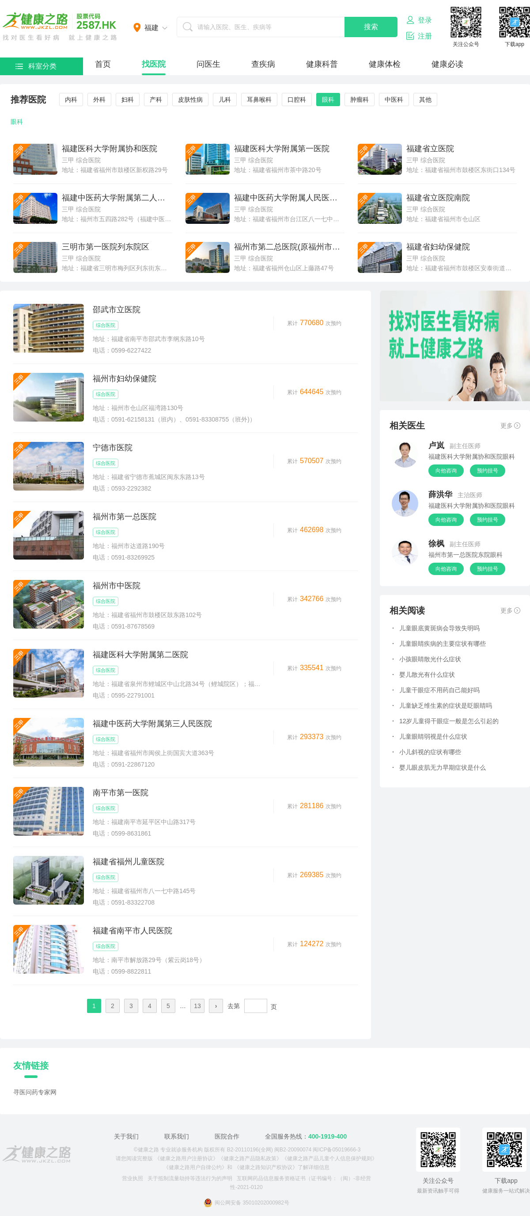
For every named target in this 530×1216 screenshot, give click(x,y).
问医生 (208, 64)
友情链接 (31, 1065)
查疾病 (263, 64)
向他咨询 (446, 471)
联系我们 (176, 1136)
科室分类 (36, 66)
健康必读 (447, 64)
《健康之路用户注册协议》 (186, 1158)
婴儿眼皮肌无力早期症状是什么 (439, 767)
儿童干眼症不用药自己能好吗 (436, 690)
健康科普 (322, 64)
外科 (99, 99)
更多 (510, 425)
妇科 (127, 99)
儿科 (225, 99)
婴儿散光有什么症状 (423, 674)
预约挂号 (487, 471)
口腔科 (297, 99)
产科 (156, 99)
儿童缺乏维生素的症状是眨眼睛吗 (442, 705)
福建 (151, 27)
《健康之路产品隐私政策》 (250, 1158)
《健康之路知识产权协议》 (266, 1167)
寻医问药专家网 (35, 1092)
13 (197, 1005)
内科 (71, 99)
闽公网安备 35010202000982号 (246, 1203)
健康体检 (385, 64)
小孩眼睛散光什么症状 (426, 659)
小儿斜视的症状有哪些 (426, 752)
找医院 (154, 64)
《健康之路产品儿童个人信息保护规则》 (329, 1158)
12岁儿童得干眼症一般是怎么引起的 (445, 721)
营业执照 (132, 1178)
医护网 (59, 26)
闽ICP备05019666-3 (336, 1150)
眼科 (328, 99)
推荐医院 (28, 99)
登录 (419, 20)
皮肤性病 (190, 99)
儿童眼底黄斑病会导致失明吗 (436, 628)
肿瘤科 (359, 99)
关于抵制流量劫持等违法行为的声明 (190, 1178)
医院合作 (227, 1136)
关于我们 (126, 1136)
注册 (419, 36)
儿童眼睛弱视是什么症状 (429, 736)
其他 (425, 99)
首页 (103, 64)
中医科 (394, 99)
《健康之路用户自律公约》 (195, 1167)
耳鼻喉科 (259, 99)
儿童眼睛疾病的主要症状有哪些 (439, 643)
